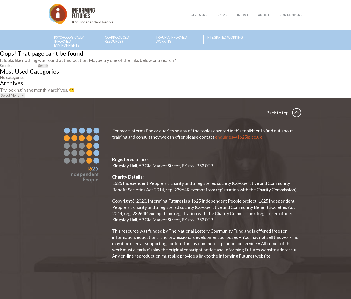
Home (222, 15)
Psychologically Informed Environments (69, 39)
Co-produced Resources (117, 39)
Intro (242, 15)
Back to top (277, 112)
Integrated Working (224, 37)
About (264, 15)
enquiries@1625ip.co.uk (239, 137)
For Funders (291, 15)
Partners (198, 15)
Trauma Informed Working (171, 39)
